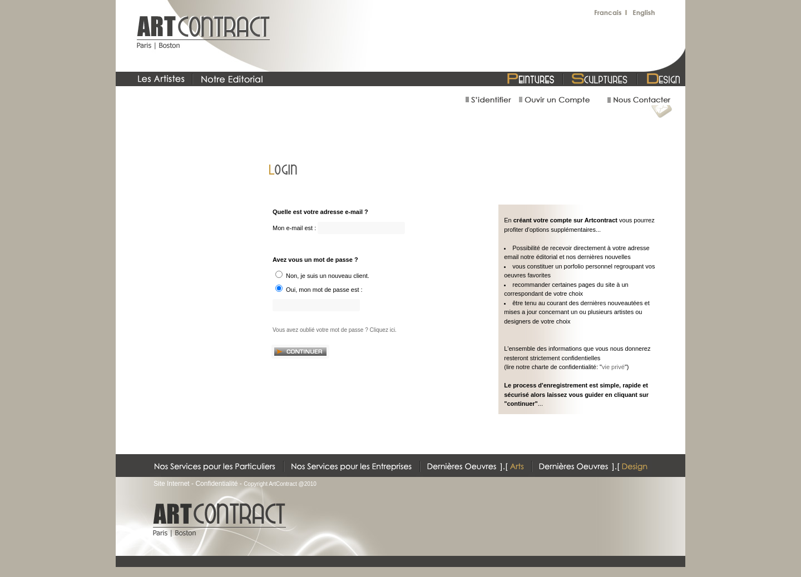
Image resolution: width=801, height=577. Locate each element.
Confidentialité (216, 484)
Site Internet (172, 484)
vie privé (613, 367)
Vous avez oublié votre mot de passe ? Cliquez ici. (335, 330)
